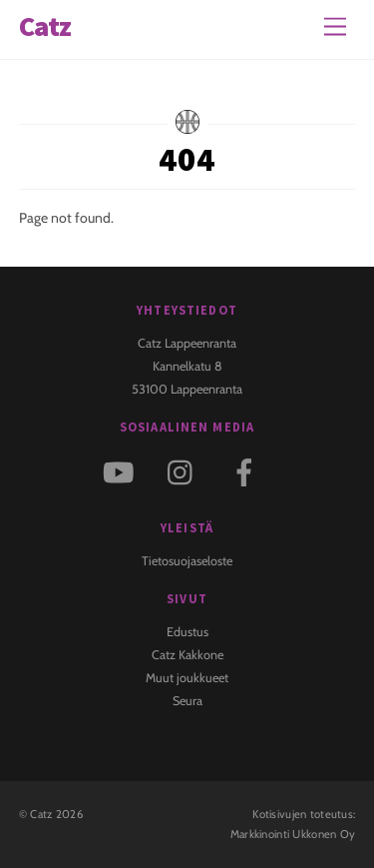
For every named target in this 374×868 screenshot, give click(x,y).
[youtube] (122, 470)
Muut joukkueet (187, 677)
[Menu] (335, 27)
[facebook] (247, 470)
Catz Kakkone (187, 654)
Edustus (187, 631)
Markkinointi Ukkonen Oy (293, 834)
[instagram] (185, 470)
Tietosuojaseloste (187, 560)
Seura (187, 700)
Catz (41, 814)
